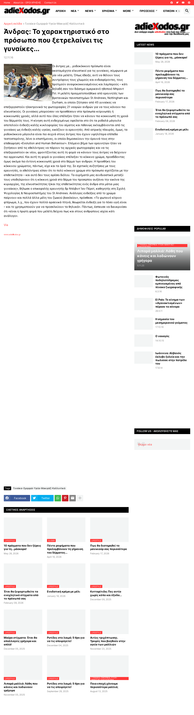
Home (7, 2)
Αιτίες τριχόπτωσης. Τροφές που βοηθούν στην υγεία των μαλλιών (107, 641)
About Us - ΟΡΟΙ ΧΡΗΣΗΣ (27, 2)
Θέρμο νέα (145, 444)
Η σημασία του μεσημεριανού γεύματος (171, 320)
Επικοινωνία (172, 10)
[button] (177, 11)
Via (6, 225)
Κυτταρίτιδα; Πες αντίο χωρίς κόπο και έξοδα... (106, 593)
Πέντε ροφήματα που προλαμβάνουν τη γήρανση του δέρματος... (65, 549)
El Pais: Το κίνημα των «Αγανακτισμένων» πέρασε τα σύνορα (170, 303)
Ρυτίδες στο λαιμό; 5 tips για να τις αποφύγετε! (65, 639)
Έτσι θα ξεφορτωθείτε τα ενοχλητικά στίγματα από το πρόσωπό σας (21, 595)
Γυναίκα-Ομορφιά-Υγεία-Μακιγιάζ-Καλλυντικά (54, 23)
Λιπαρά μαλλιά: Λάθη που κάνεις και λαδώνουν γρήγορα (21, 687)
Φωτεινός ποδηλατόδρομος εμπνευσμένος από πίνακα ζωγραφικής (168, 282)
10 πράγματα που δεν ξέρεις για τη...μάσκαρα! (22, 547)
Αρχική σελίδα (13, 23)
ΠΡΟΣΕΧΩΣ (147, 10)
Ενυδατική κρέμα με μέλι (63, 591)
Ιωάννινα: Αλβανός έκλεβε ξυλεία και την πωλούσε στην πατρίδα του (171, 358)
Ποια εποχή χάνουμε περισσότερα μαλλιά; (104, 685)
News (89, 10)
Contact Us (50, 2)
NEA (73, 10)
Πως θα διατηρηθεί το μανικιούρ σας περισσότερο (108, 547)
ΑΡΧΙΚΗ (61, 10)
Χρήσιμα (108, 10)
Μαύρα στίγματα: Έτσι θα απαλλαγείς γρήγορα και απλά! (20, 641)
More (127, 10)
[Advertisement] (64, 279)
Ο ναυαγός (162, 336)
